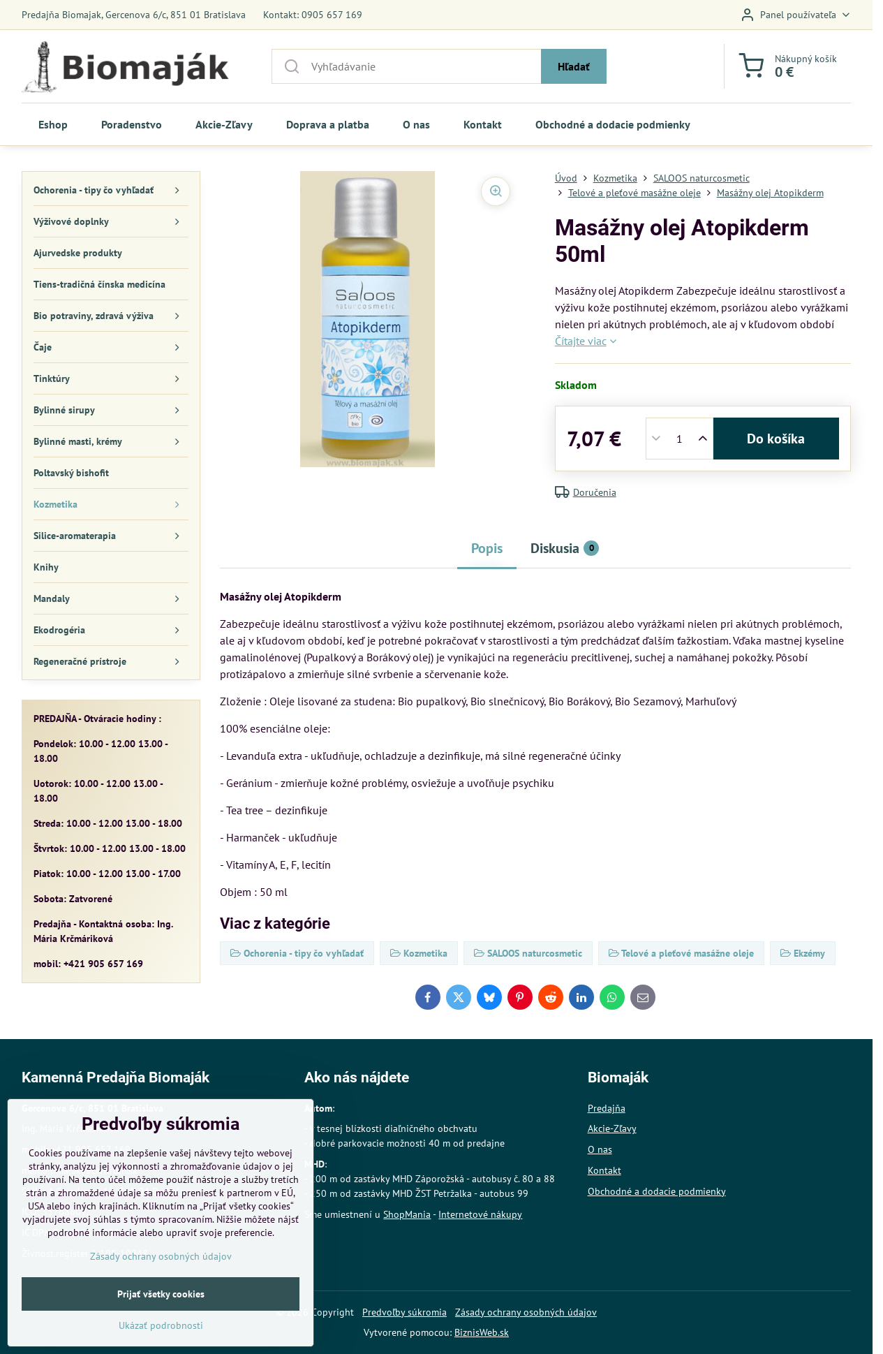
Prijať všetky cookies (161, 1329)
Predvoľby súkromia (404, 1312)
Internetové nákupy (480, 1214)
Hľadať (574, 66)
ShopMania (407, 1214)
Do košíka (776, 438)
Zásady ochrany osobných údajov (526, 1312)
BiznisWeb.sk (481, 1332)
